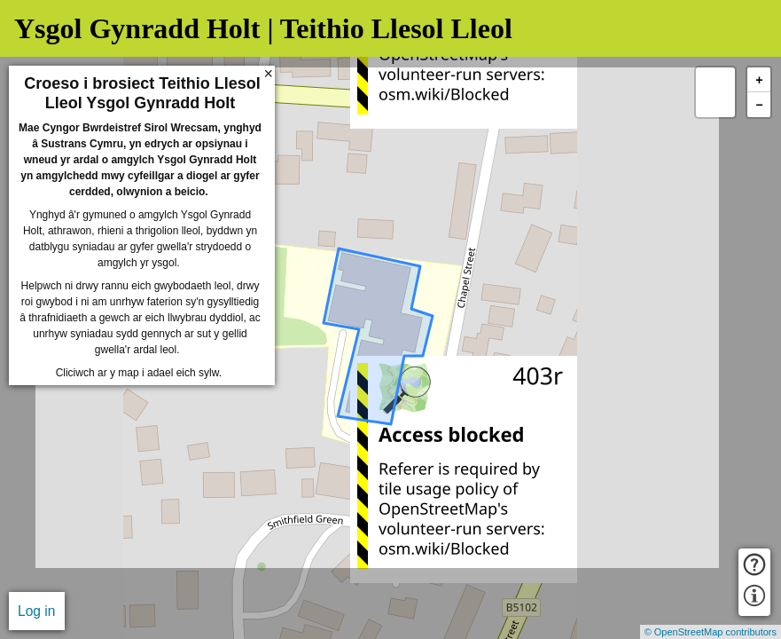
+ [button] (758, 80)
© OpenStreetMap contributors (710, 632)
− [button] (758, 105)
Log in (37, 611)
